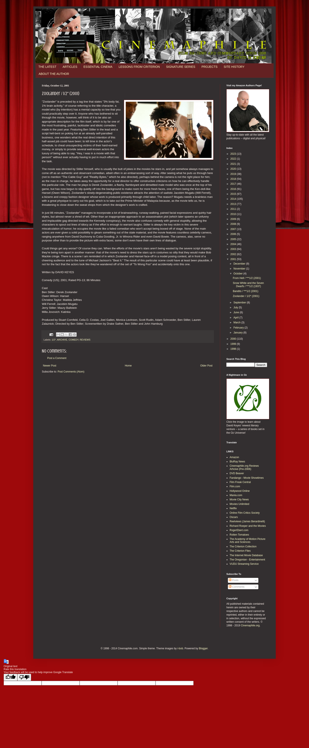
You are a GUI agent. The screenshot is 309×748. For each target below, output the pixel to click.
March (237, 322)
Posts (233, 580)
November (239, 268)
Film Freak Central (240, 482)
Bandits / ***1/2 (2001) (245, 291)
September (240, 302)
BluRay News (237, 461)
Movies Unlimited (239, 504)
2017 (233, 183)
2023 (233, 153)
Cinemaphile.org (250, 625)
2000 (233, 338)
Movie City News (239, 499)
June (236, 312)
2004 (233, 244)
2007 (233, 229)
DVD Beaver (237, 473)
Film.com (235, 486)
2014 (233, 198)
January (238, 332)
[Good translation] (10, 677)
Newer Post (49, 365)
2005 (233, 239)
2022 (233, 158)
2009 (233, 219)
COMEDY (73, 339)
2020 (233, 168)
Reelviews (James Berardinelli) (247, 521)
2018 (233, 178)
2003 (233, 249)
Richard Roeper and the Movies (248, 525)
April (236, 317)
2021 (233, 163)
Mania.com (236, 495)
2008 (233, 224)
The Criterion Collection (243, 546)
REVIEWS (85, 339)
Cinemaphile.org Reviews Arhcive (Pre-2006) (244, 467)
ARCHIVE (62, 339)
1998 (233, 348)
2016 (233, 189)
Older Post (206, 365)
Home (128, 365)
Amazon (234, 457)
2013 (233, 204)
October (238, 273)
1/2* (54, 339)
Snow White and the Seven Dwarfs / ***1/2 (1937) (248, 285)
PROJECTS (209, 66)
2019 (233, 174)
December (239, 263)
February (238, 327)
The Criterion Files (240, 550)
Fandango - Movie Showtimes (247, 477)
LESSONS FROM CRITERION (139, 66)
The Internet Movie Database (246, 555)
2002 (233, 254)
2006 (233, 234)
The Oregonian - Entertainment (247, 559)
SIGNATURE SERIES (180, 66)
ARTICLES (70, 66)
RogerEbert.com (239, 530)
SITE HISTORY (234, 66)
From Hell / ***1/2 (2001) (247, 278)
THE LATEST (47, 66)
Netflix (233, 508)
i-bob (180, 648)
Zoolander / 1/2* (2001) (246, 296)
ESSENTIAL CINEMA (97, 66)
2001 (233, 259)
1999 (233, 343)
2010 (233, 214)
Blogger (203, 648)
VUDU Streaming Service (244, 563)
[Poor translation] (24, 677)
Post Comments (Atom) (71, 371)
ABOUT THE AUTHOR (54, 74)
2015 (233, 193)
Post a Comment (56, 358)
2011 (233, 208)
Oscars (234, 517)
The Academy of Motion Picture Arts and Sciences (247, 541)
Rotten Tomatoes (239, 534)
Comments (236, 586)
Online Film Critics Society (245, 512)
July (236, 307)
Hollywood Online (240, 490)
